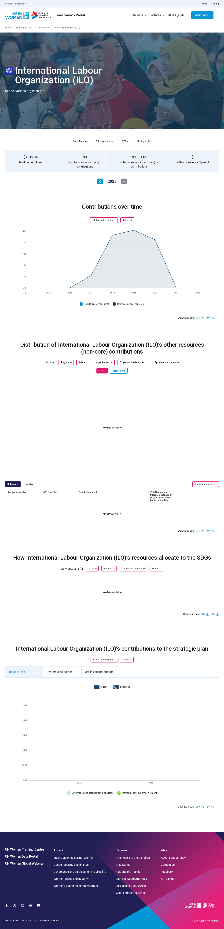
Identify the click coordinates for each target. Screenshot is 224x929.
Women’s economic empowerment (139, 793)
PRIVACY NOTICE (29, 920)
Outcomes (12, 484)
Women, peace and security (71, 879)
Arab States (123, 865)
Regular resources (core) (96, 304)
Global (8, 3)
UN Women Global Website (24, 863)
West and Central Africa (131, 893)
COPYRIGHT (198, 920)
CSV (198, 317)
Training (214, 3)
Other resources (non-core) (131, 304)
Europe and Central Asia (131, 886)
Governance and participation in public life (93, 793)
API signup (167, 879)
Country (29, 484)
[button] (208, 162)
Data (204, 3)
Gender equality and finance (71, 865)
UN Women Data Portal (21, 856)
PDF (208, 317)
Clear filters (119, 370)
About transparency (173, 858)
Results (138, 15)
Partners (155, 15)
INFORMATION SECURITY (51, 920)
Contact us (168, 865)
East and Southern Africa (131, 879)
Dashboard (201, 15)
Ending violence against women (74, 858)
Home (8, 27)
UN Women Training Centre (24, 849)
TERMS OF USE (11, 920)
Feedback (167, 872)
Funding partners (25, 27)
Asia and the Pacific (128, 872)
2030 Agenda (176, 15)
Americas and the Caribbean (133, 858)
